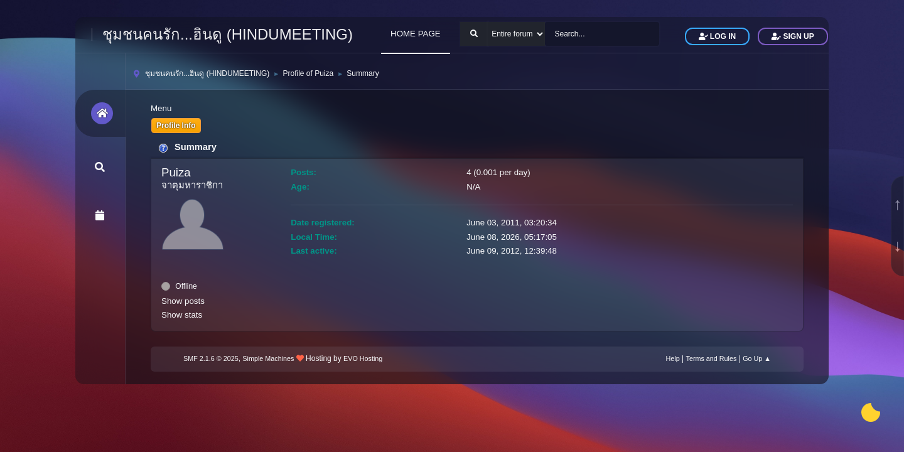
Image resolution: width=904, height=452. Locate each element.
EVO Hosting (362, 358)
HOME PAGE (415, 33)
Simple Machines (268, 358)
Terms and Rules (711, 358)
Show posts (183, 301)
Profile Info (176, 125)
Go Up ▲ (757, 358)
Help (673, 358)
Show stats (181, 315)
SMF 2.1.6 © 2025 (211, 358)
